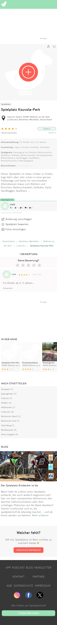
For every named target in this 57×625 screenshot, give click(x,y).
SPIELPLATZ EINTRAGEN (28, 550)
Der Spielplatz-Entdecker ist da (19, 485)
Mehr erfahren (40, 515)
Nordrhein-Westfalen (29, 241)
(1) (12, 389)
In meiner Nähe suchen (28, 613)
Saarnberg (6, 425)
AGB (9, 585)
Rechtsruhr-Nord (9, 416)
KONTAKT (19, 576)
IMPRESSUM (43, 585)
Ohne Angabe (8, 434)
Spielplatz (6, 104)
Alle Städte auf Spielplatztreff (28, 605)
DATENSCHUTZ (23, 585)
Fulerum (5, 398)
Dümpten (5, 389)
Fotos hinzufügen (15, 229)
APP (8, 567)
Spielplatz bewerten (16, 224)
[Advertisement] (30, 317)
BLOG (29, 567)
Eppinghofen (7, 393)
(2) (10, 402)
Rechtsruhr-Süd (8, 420)
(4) (12, 411)
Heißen (4, 402)
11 (16, 208)
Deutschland (8, 241)
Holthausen (6, 407)
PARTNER (38, 576)
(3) (15, 429)
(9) (16, 434)
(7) (18, 420)
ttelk (12, 204)
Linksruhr (21, 245)
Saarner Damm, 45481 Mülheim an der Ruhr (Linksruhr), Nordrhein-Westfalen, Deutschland (29, 118)
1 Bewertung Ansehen (9, 133)
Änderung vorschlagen (18, 219)
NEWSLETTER (42, 567)
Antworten (8, 288)
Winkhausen (7, 429)
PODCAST (18, 567)
